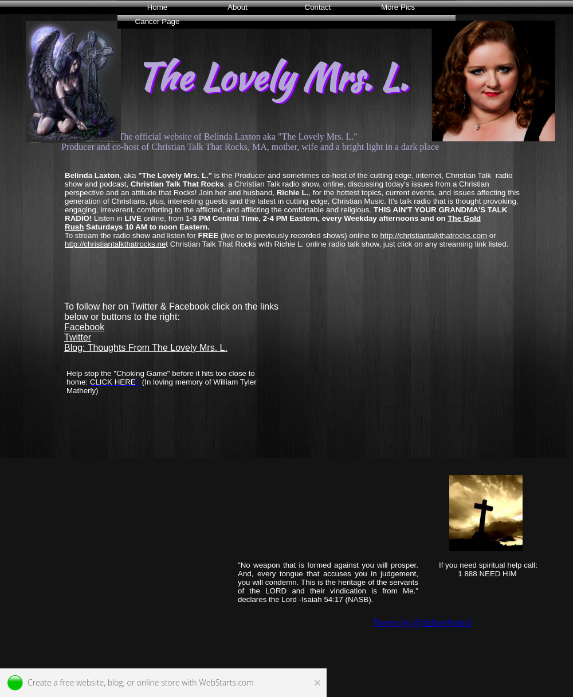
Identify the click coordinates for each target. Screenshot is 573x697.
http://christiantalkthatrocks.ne (115, 244)
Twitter (77, 337)
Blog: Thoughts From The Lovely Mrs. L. (145, 348)
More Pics (398, 7)
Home (157, 7)
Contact (318, 7)
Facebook (84, 327)
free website (82, 682)
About (237, 7)
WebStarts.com (226, 682)
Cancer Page (157, 21)
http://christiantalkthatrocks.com (433, 235)
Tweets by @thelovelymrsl (422, 622)
